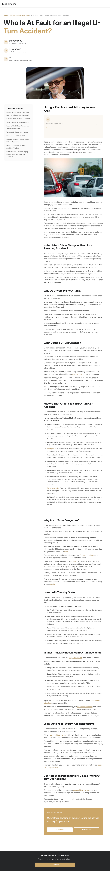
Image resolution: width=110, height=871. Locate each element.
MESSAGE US (86, 829)
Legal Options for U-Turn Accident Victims (15, 147)
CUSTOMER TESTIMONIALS (54, 124)
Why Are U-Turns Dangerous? (17, 132)
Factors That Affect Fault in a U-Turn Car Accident (18, 127)
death (52, 584)
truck (66, 551)
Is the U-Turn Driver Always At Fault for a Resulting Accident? (17, 114)
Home (6, 15)
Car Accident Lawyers (19, 15)
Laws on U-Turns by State (16, 136)
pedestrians (77, 374)
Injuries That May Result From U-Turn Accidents (17, 140)
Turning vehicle (53, 488)
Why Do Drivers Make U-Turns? (18, 119)
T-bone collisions (86, 555)
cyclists (75, 561)
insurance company (85, 707)
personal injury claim (58, 735)
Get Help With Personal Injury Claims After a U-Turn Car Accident (17, 154)
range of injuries (75, 658)
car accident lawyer (81, 790)
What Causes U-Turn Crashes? (17, 122)
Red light (50, 448)
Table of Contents (14, 108)
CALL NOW (55, 865)
